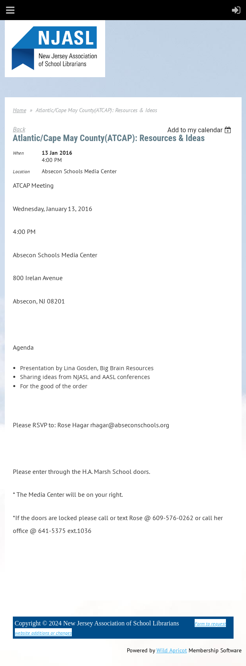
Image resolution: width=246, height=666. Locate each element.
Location (21, 171)
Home (19, 110)
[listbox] (200, 130)
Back (19, 129)
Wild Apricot (172, 650)
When (18, 153)
